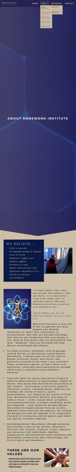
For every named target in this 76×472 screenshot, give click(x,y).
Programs (56, 3)
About (44, 3)
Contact (69, 3)
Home (35, 3)
